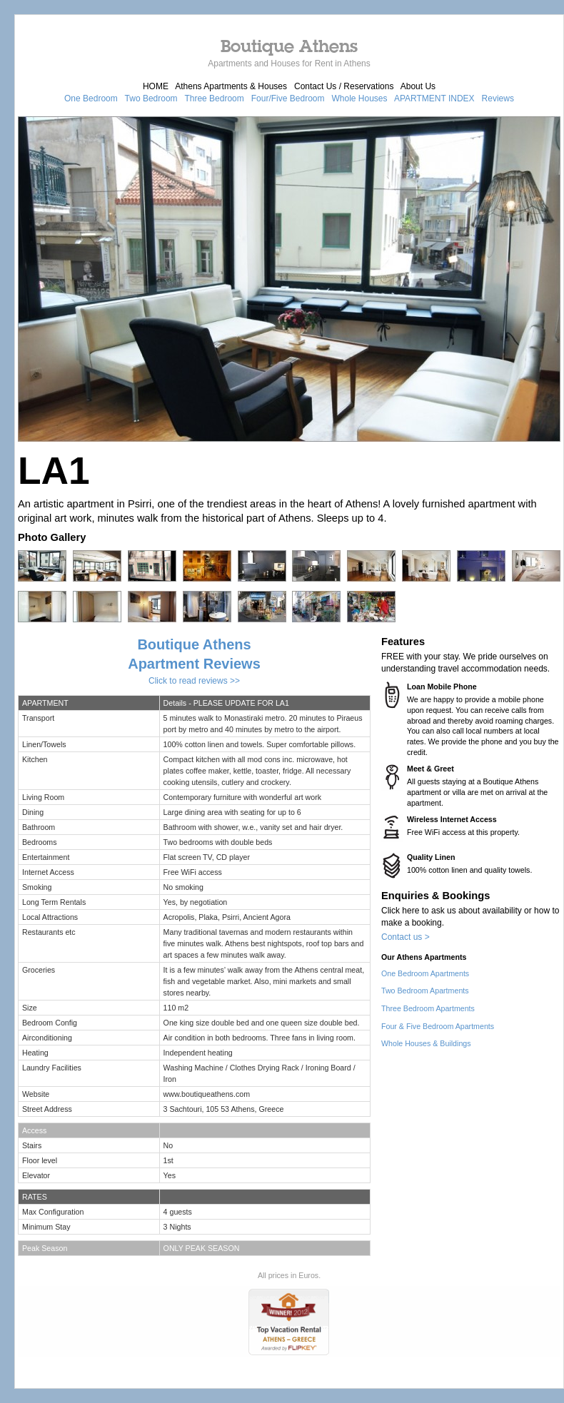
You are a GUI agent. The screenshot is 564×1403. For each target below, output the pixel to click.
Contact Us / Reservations (343, 86)
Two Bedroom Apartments (425, 990)
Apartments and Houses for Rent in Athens (289, 64)
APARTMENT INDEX (434, 98)
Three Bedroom (213, 98)
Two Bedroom (151, 98)
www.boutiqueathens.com (206, 1094)
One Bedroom (91, 98)
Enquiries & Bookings (435, 895)
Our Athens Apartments (423, 957)
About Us (418, 86)
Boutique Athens (289, 45)
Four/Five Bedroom (288, 98)
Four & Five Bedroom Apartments (437, 1026)
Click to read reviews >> (194, 681)
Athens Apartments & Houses (231, 86)
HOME (155, 86)
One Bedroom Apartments (425, 973)
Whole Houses (360, 98)
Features (403, 641)
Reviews (498, 98)
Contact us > (405, 937)
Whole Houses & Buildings (426, 1043)
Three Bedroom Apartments (428, 1008)
